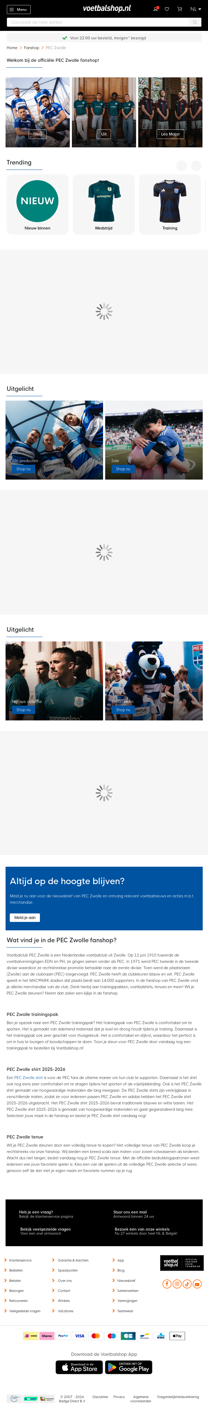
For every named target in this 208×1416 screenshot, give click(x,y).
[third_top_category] (170, 112)
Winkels (64, 1301)
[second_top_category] (104, 112)
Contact (64, 1291)
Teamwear (125, 1311)
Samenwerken (127, 1291)
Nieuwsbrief (126, 1281)
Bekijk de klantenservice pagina (46, 1216)
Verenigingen (127, 1301)
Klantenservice (20, 1260)
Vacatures (65, 1311)
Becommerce (31, 1399)
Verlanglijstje (167, 8)
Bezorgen (16, 1291)
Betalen (15, 1281)
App (120, 1260)
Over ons (65, 1281)
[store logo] (104, 9)
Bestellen (16, 1270)
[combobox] (104, 22)
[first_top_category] (38, 112)
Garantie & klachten (73, 1260)
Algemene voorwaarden (140, 1399)
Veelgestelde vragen (24, 1311)
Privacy (119, 1397)
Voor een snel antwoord (40, 1233)
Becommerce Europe (14, 1399)
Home (13, 47)
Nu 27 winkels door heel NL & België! (146, 1233)
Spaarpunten (68, 1270)
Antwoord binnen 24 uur (133, 1216)
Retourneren (18, 1301)
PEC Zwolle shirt (28, 1077)
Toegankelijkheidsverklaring (178, 1397)
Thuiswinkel (47, 1399)
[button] (195, 9)
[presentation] (181, 166)
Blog (120, 1270)
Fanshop (32, 47)
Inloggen (155, 8)
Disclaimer (100, 1397)
